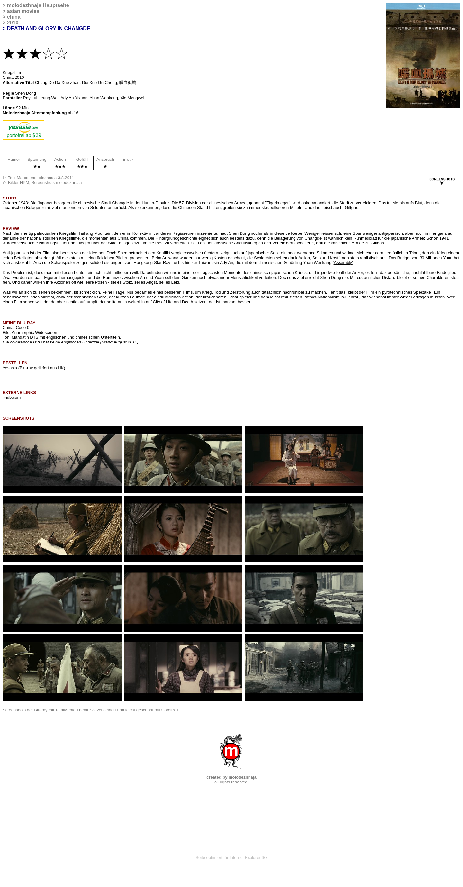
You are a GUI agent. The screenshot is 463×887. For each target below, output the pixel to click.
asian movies (23, 11)
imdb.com (12, 397)
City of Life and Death (173, 301)
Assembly (343, 262)
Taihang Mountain (95, 233)
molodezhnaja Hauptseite (38, 5)
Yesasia (10, 367)
